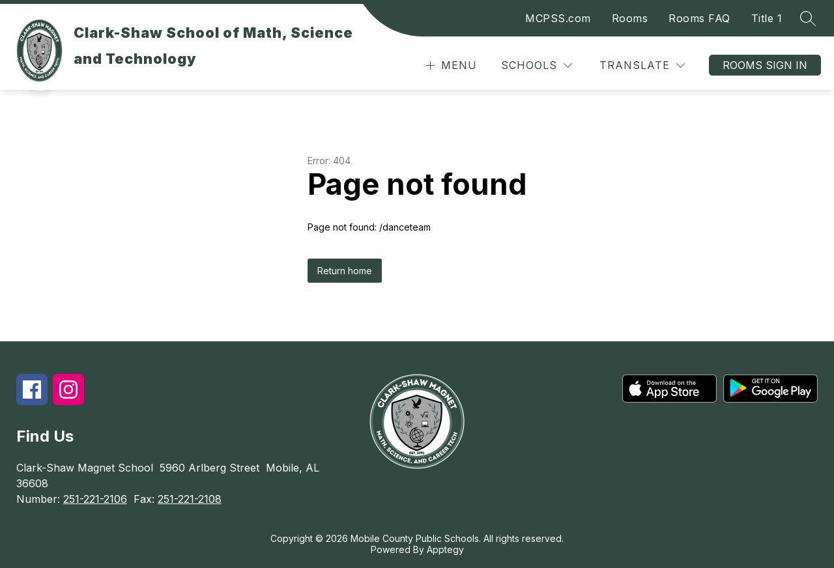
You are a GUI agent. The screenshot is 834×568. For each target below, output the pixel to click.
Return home (344, 270)
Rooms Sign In (765, 65)
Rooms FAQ (699, 18)
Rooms (630, 18)
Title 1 (767, 18)
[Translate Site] (642, 65)
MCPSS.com (558, 18)
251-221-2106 (95, 498)
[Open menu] (450, 65)
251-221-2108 (190, 498)
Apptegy (445, 549)
